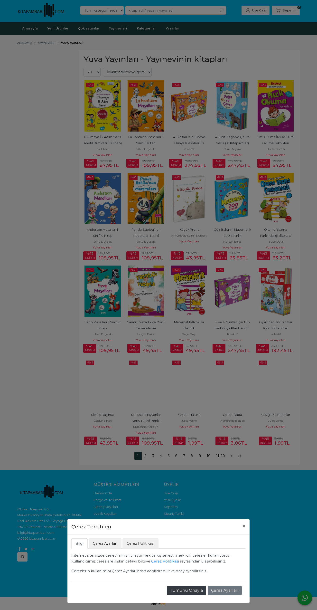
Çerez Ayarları (225, 590)
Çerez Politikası (165, 561)
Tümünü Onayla (186, 590)
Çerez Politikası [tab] (140, 543)
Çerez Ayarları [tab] (105, 543)
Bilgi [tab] (79, 543)
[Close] (244, 526)
